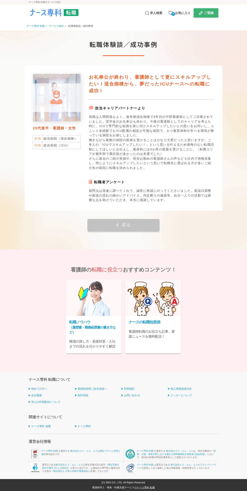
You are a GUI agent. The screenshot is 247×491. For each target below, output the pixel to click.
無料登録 (83, 395)
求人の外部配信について (46, 401)
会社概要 (36, 395)
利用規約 (129, 388)
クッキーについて (181, 395)
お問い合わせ (132, 395)
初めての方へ (39, 388)
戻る (125, 225)
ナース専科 (84, 426)
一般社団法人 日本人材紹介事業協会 (69, 471)
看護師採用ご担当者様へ (92, 388)
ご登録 (209, 13)
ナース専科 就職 (41, 426)
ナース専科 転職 (49, 451)
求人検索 (156, 13)
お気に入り (181, 13)
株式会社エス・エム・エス (84, 451)
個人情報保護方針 (181, 388)
